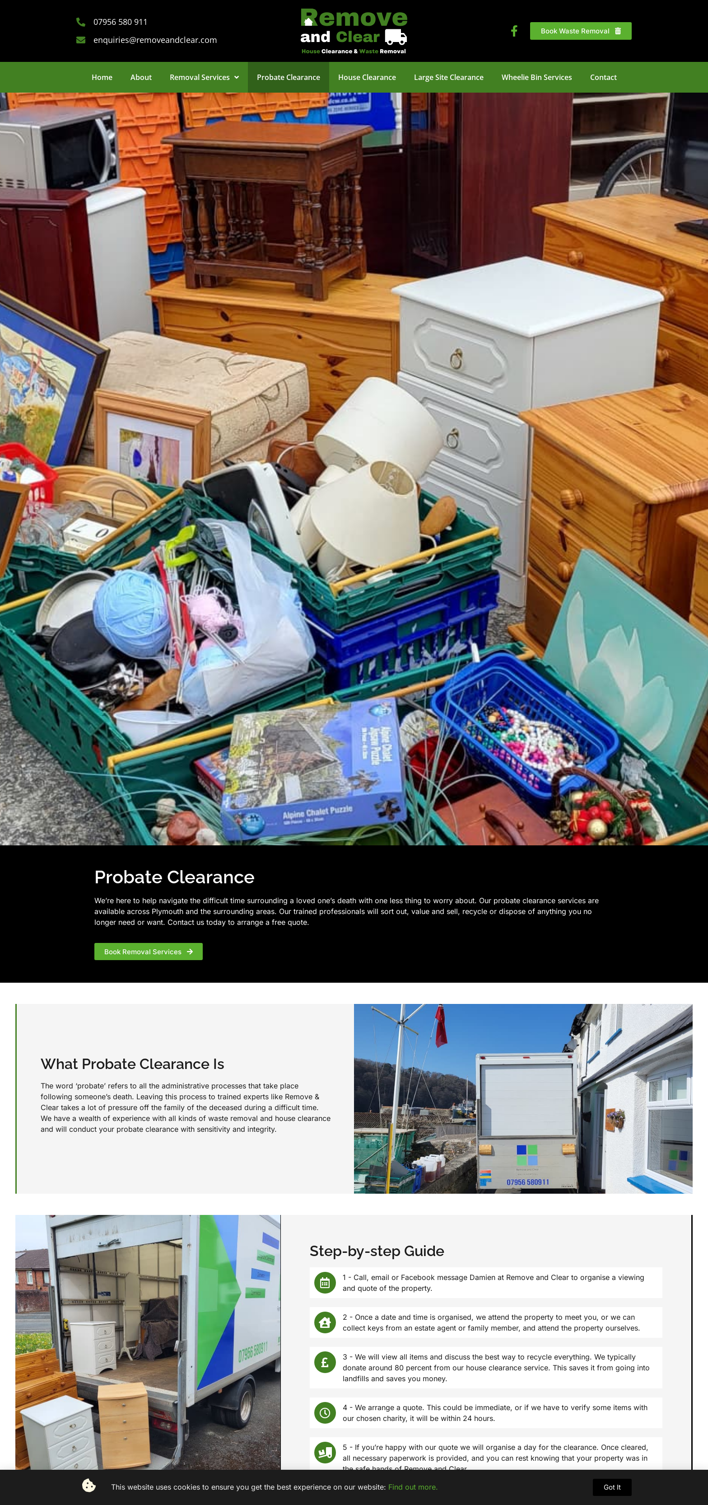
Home (102, 77)
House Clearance (367, 77)
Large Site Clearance (449, 77)
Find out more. (413, 1486)
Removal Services (204, 77)
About (141, 77)
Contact (603, 77)
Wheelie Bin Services (537, 77)
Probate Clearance (288, 77)
